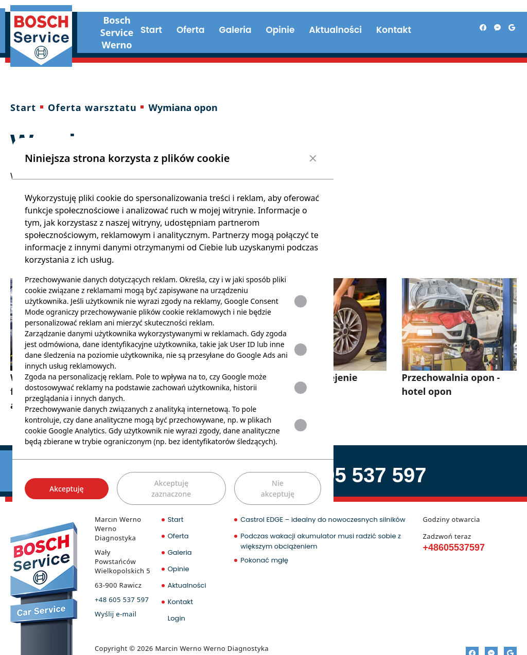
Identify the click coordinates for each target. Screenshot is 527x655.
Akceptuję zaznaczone (171, 488)
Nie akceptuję (277, 488)
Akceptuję (66, 489)
